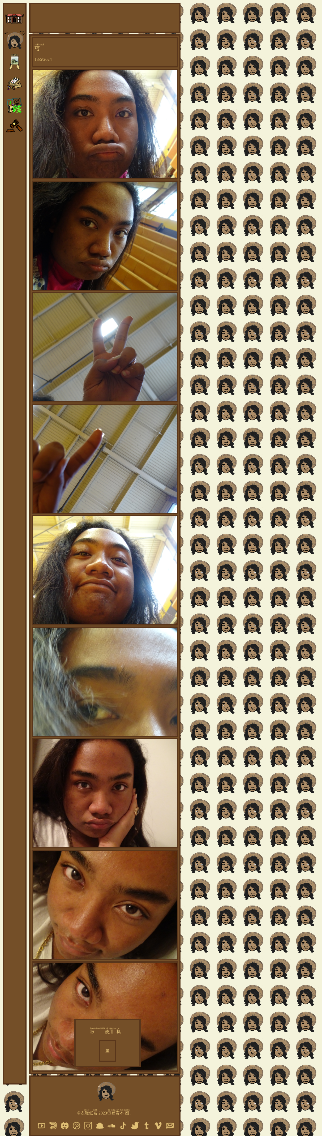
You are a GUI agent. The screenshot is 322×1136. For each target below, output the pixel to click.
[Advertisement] (105, 17)
